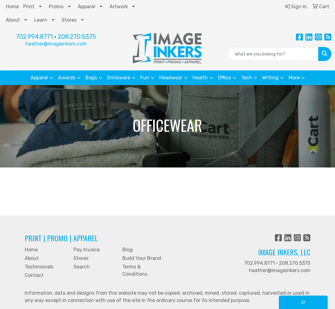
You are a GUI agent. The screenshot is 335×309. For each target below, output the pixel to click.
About (13, 20)
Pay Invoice (87, 250)
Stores (69, 20)
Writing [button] (270, 78)
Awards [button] (66, 78)
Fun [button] (144, 78)
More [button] (294, 78)
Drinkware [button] (118, 78)
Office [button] (224, 78)
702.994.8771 (34, 36)
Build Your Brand (141, 258)
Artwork (119, 6)
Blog (127, 250)
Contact (34, 275)
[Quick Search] (273, 54)
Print (28, 6)
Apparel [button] (39, 78)
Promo (56, 6)
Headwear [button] (170, 78)
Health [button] (200, 78)
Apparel (86, 6)
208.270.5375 (77, 36)
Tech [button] (246, 78)
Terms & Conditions (134, 270)
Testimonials (39, 267)
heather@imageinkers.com (56, 44)
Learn (40, 20)
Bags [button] (91, 78)
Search (82, 267)
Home (12, 6)
